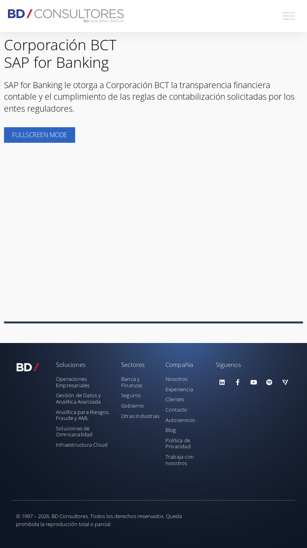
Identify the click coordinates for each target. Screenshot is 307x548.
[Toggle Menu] (288, 16)
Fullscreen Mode (39, 134)
